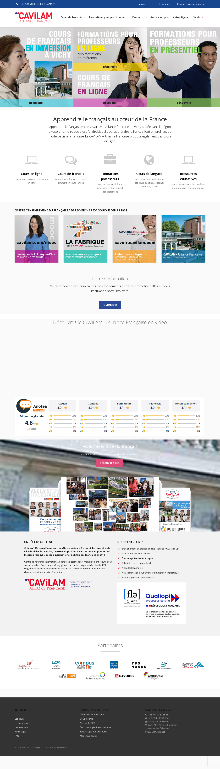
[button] (140, 4)
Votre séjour (21, 731)
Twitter (180, 747)
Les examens (21, 727)
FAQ (17, 735)
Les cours (19, 718)
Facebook (173, 747)
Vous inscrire (86, 718)
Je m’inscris (110, 305)
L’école (18, 714)
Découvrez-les (109, 463)
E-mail (202, 747)
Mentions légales (88, 735)
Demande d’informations (93, 714)
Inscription (164, 3)
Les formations (22, 723)
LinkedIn (187, 747)
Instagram (194, 747)
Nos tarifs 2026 (87, 723)
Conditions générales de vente (95, 727)
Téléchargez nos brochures (93, 731)
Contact (50, 3)
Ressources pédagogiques (190, 3)
